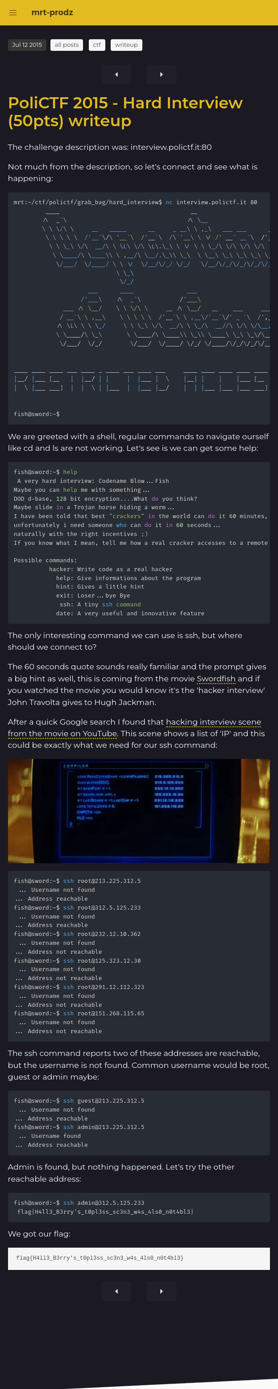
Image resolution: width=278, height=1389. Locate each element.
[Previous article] (161, 74)
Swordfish (216, 678)
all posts (67, 44)
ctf (96, 44)
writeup (126, 44)
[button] (12, 12)
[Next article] (116, 74)
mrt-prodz (52, 12)
